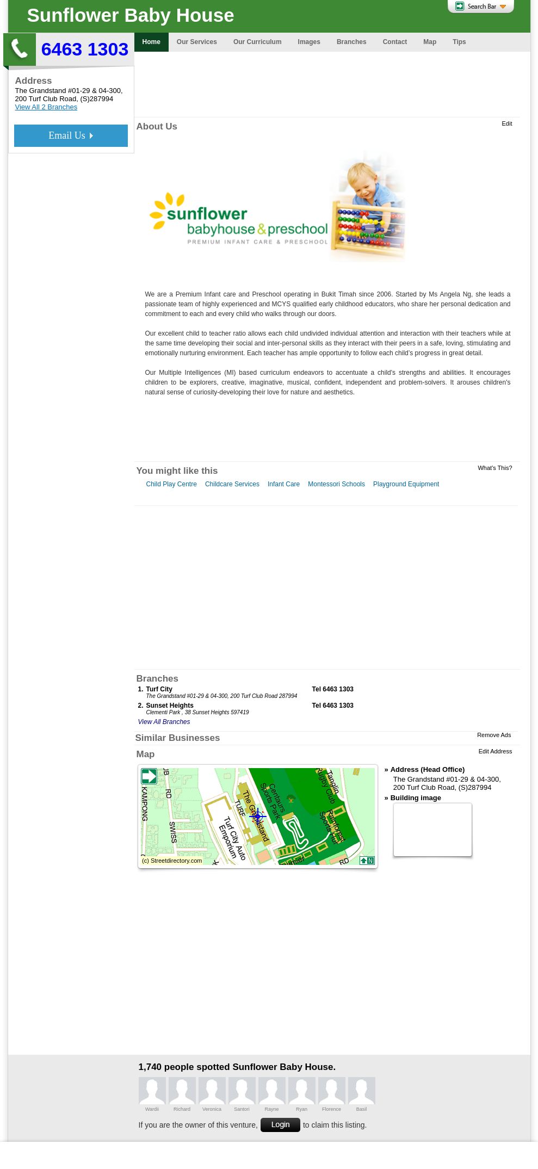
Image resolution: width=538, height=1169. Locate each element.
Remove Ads (494, 735)
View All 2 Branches (46, 107)
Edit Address (495, 751)
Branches (157, 678)
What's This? (495, 468)
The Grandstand (40, 90)
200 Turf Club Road (46, 99)
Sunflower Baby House (130, 15)
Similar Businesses (177, 738)
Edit (507, 123)
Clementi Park (163, 712)
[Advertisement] (332, 84)
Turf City (159, 689)
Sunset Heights (170, 705)
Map (146, 754)
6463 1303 (85, 49)
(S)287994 (96, 99)
